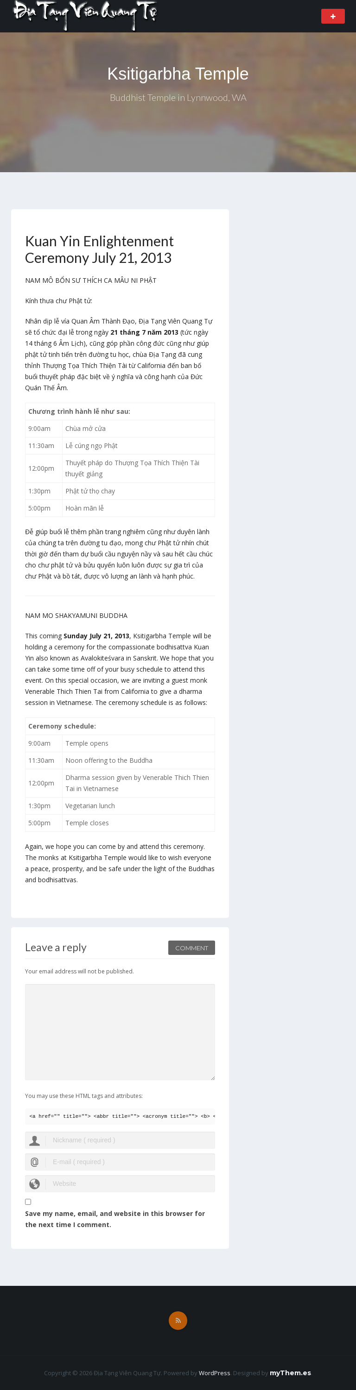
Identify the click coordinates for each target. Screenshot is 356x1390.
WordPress (214, 1373)
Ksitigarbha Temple (178, 73)
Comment (191, 948)
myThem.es (290, 1373)
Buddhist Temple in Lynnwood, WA (178, 97)
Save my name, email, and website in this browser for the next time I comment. (115, 1219)
